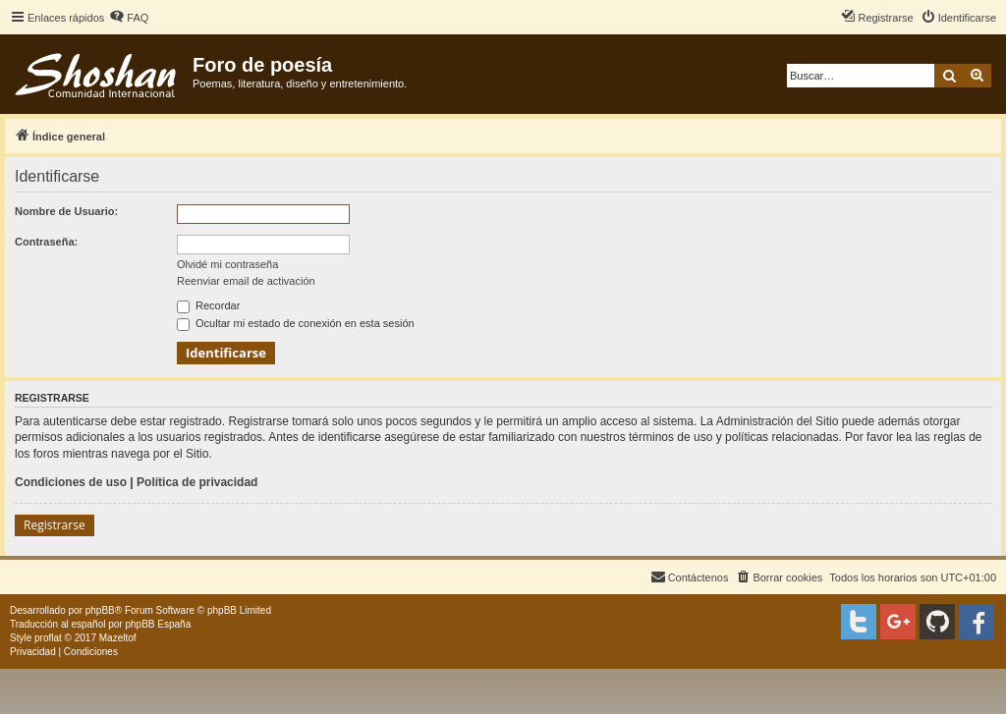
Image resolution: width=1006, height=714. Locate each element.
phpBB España (158, 624)
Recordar (208, 305)
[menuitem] (128, 17)
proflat (48, 637)
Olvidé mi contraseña (227, 264)
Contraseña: (46, 241)
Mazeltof (118, 637)
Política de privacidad (197, 482)
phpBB (100, 610)
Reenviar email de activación (246, 281)
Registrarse (54, 525)
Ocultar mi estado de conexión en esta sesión (296, 323)
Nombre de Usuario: (66, 211)
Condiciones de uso (71, 482)
